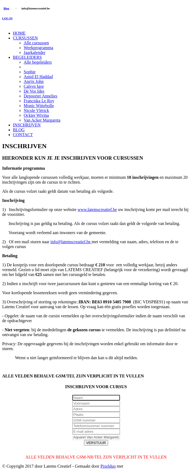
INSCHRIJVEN (27, 125)
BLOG (19, 130)
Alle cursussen (36, 43)
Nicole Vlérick (36, 110)
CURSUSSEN (25, 38)
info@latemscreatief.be (70, 241)
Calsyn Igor (34, 86)
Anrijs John (34, 81)
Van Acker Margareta (42, 120)
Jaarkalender (34, 52)
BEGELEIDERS (27, 57)
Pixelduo (108, 466)
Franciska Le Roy (39, 101)
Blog (6, 8)
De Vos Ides (34, 91)
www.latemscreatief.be (97, 209)
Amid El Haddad (38, 76)
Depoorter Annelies (40, 96)
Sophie (29, 72)
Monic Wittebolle (39, 105)
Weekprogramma (38, 47)
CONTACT (23, 134)
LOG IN (7, 18)
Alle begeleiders (38, 62)
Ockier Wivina (36, 115)
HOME (19, 33)
